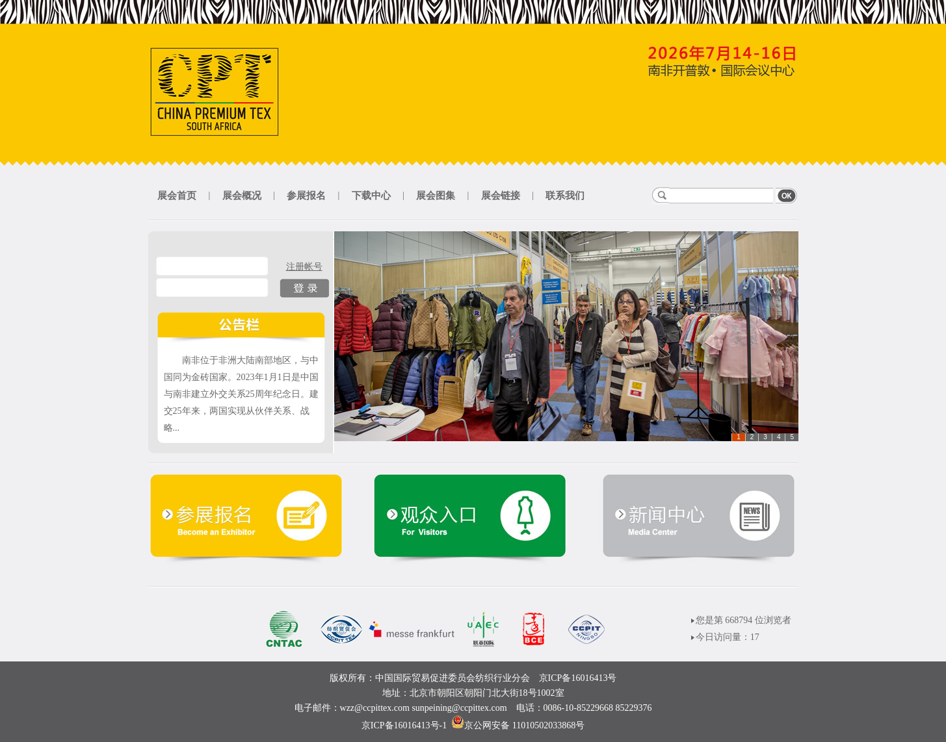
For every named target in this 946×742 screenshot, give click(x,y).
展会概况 (241, 195)
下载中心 (371, 195)
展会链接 (500, 195)
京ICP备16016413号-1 (404, 725)
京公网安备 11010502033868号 (524, 725)
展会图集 (435, 195)
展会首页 (176, 195)
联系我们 (565, 195)
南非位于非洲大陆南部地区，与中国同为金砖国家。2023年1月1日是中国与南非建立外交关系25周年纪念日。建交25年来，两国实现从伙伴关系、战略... (241, 394)
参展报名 (306, 195)
